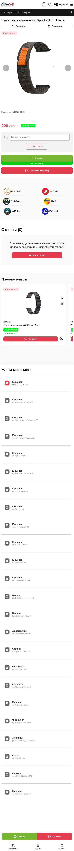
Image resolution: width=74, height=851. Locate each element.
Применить (37, 146)
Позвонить (13, 847)
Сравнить (19, 26)
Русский (61, 4)
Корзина (62, 847)
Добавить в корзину (37, 170)
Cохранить (55, 26)
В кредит (37, 158)
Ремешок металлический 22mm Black (21, 325)
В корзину (30, 339)
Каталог (38, 847)
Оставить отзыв (37, 255)
